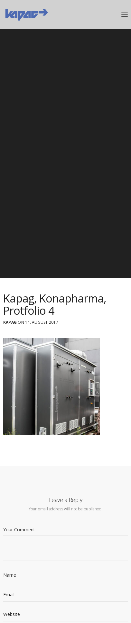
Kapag (10, 322)
